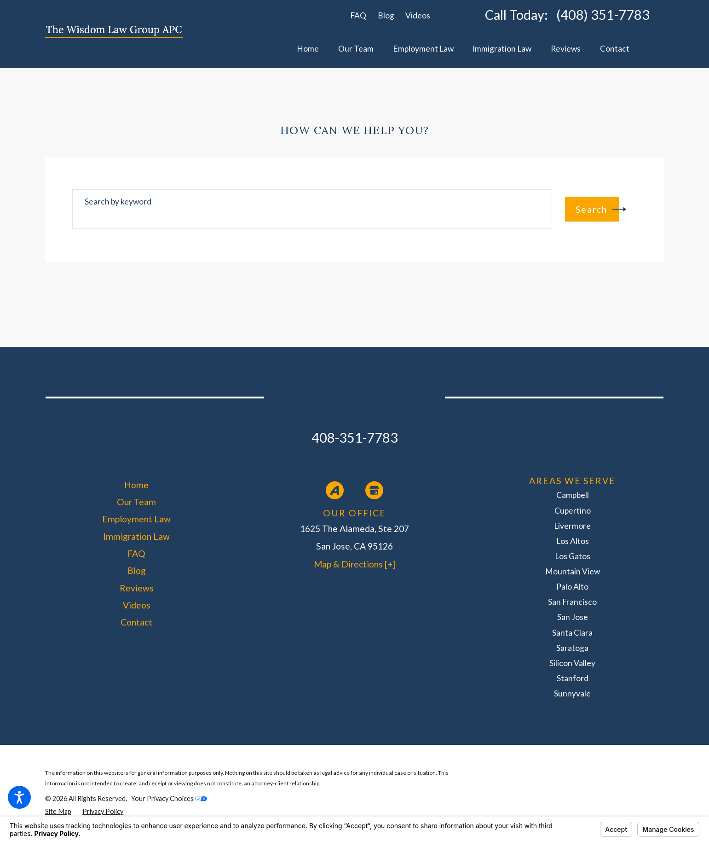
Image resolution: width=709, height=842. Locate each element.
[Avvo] (335, 490)
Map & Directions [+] (354, 564)
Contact (136, 622)
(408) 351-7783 (603, 15)
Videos (417, 15)
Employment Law (136, 519)
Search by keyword (118, 201)
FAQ (358, 15)
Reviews (137, 588)
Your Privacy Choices (169, 798)
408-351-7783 (354, 437)
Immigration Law (136, 536)
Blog (386, 15)
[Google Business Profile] (374, 490)
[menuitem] (308, 49)
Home (136, 484)
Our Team (136, 502)
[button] (19, 797)
